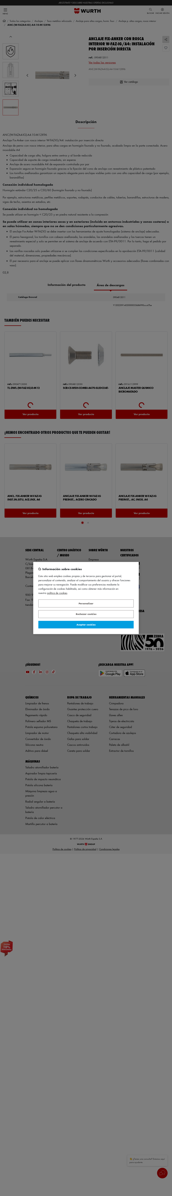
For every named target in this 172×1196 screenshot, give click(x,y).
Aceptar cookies (86, 624)
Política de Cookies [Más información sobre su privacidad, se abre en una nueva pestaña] (57, 593)
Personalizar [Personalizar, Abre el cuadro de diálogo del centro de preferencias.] (86, 603)
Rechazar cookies (86, 614)
